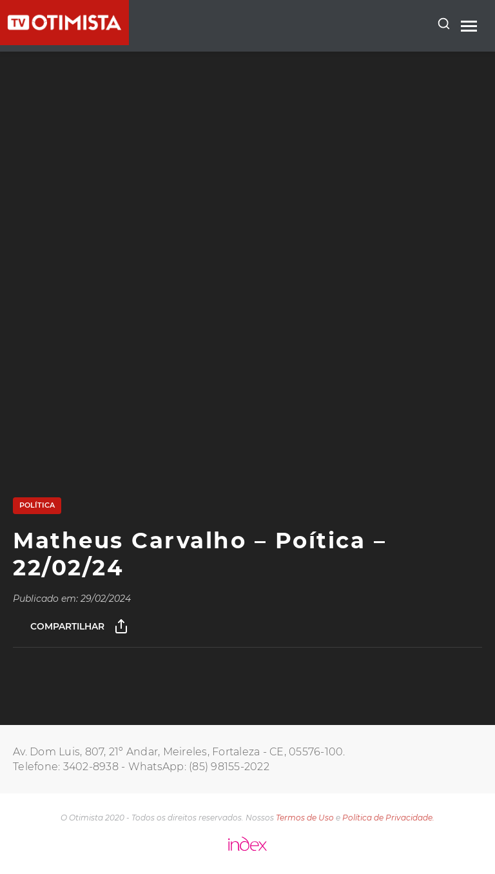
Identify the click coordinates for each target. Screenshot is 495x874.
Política (37, 505)
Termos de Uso (305, 817)
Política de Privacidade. (388, 817)
